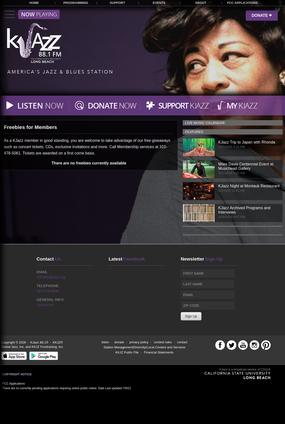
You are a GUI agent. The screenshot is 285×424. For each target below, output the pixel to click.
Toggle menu (32, 14)
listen (105, 342)
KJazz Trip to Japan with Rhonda (246, 142)
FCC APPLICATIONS (242, 3)
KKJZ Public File (127, 352)
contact (182, 342)
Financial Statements (158, 352)
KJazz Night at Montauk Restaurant (249, 186)
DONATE (262, 15)
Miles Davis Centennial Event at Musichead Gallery (245, 166)
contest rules (163, 342)
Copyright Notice (17, 374)
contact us (45, 305)
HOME (34, 3)
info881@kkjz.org (51, 277)
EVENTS (159, 3)
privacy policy (138, 342)
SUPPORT (117, 3)
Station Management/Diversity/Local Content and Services (144, 347)
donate (119, 342)
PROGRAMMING (75, 3)
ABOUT (200, 3)
